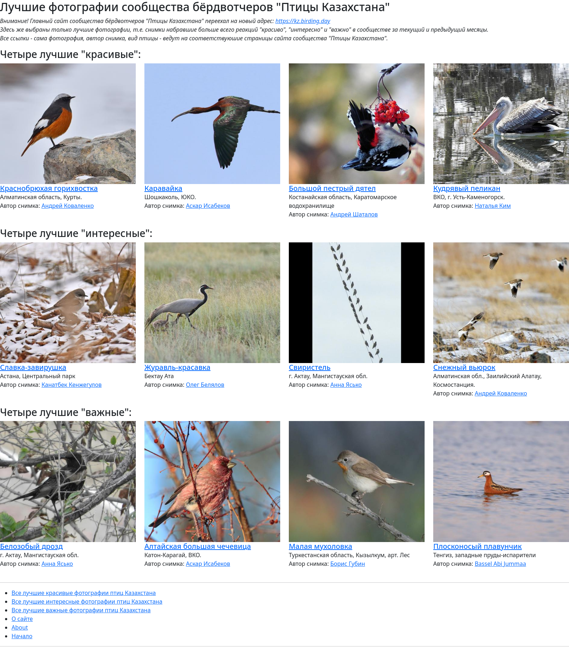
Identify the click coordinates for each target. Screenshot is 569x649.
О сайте (22, 619)
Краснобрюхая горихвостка (49, 188)
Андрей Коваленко (67, 206)
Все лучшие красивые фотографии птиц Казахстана (84, 593)
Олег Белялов (205, 385)
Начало (22, 636)
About (20, 627)
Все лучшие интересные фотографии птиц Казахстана (87, 601)
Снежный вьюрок (464, 367)
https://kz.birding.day (302, 21)
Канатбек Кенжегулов (71, 385)
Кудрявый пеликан (466, 188)
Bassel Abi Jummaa (500, 564)
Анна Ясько (346, 385)
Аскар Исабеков (208, 206)
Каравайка (163, 188)
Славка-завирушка (33, 367)
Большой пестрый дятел (332, 188)
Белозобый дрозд (31, 546)
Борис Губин (347, 564)
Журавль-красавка (177, 367)
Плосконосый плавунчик (477, 546)
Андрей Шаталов (354, 214)
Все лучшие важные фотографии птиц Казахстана (81, 610)
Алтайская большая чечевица (197, 546)
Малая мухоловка (320, 546)
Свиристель (310, 367)
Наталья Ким (493, 206)
